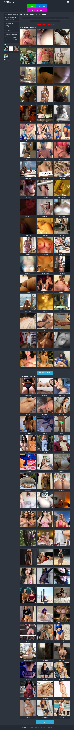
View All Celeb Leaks (45, 372)
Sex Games (32, 6)
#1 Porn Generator (37, 10)
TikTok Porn (42, 6)
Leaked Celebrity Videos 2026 (45, 24)
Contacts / (42, 727)
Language (49, 727)
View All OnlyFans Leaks (45, 722)
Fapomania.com (33, 727)
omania (9, 2)
